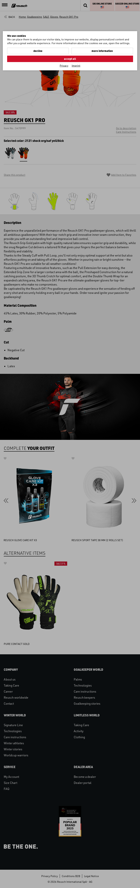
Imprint (76, 65)
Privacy (64, 65)
